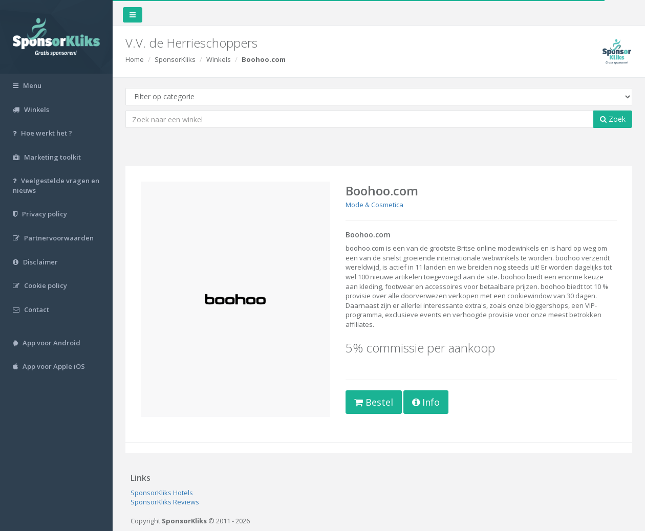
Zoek (613, 119)
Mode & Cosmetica (374, 204)
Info (426, 402)
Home (134, 59)
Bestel (373, 402)
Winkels (218, 59)
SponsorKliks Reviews (165, 501)
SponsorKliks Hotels (162, 492)
